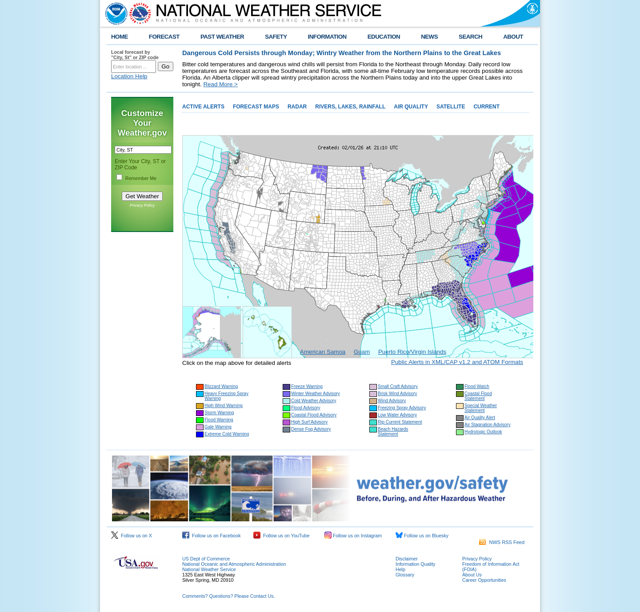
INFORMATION (327, 36)
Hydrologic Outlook (483, 431)
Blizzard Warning (221, 386)
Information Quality (415, 564)
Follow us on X (131, 535)
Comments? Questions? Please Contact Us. (228, 596)
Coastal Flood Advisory (313, 414)
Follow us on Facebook (211, 535)
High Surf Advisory (309, 422)
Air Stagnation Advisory (487, 424)
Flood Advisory (305, 407)
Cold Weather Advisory (313, 400)
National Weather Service (209, 569)
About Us (472, 574)
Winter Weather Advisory (315, 393)
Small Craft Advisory (398, 386)
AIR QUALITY (411, 107)
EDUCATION (384, 36)
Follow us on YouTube (281, 535)
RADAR (297, 107)
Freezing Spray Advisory (402, 407)
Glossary (405, 574)
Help (400, 569)
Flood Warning (218, 419)
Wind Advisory (392, 400)
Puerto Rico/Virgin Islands (412, 351)
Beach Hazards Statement (393, 431)
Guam (362, 351)
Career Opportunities (484, 580)
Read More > (220, 84)
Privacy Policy (142, 205)
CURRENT (486, 107)
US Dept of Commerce (206, 558)
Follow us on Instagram (353, 535)
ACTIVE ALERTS (203, 107)
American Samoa (322, 351)
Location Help (129, 76)
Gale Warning (218, 426)
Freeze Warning (307, 386)
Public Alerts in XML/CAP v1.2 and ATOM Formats (457, 362)
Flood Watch (476, 386)
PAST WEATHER (222, 36)
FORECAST (164, 36)
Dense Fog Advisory (311, 429)
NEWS (429, 36)
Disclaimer (407, 558)
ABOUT (513, 36)
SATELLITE (450, 107)
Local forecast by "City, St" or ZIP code (135, 54)
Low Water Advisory (397, 414)
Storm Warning (219, 412)
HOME (119, 36)
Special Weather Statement (480, 408)
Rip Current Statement (400, 422)
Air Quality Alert (479, 417)
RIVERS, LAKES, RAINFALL (350, 107)
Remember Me (140, 178)
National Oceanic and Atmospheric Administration (234, 564)
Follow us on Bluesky (422, 535)
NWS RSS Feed (501, 542)
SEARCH (470, 36)
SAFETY (276, 36)
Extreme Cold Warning (226, 434)
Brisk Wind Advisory (397, 393)
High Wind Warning (223, 405)
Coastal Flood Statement (478, 396)
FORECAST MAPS (256, 107)
